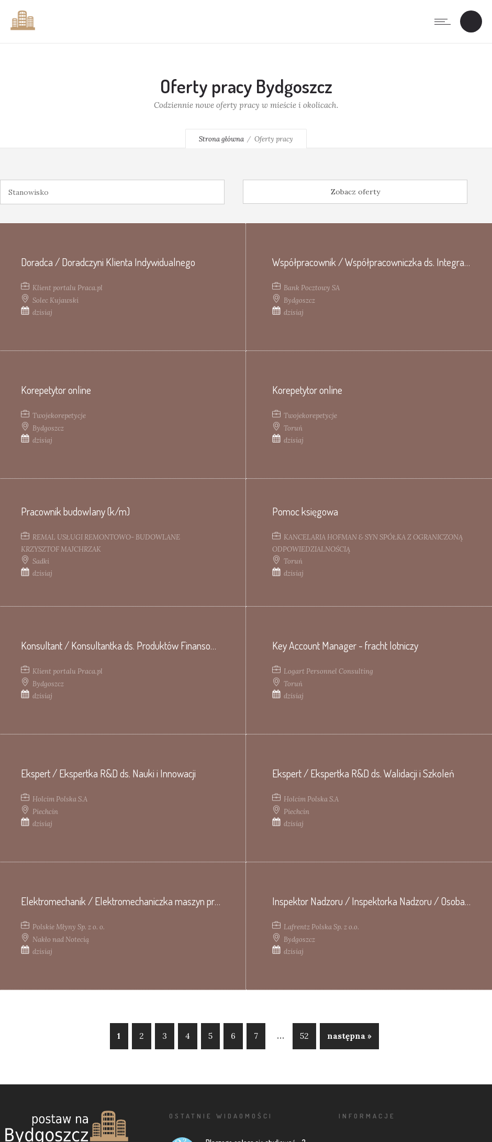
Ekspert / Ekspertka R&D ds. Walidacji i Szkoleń (363, 772)
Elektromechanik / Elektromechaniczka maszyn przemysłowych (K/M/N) (162, 900)
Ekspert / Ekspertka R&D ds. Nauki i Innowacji (108, 772)
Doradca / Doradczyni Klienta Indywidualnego (108, 261)
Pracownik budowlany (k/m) (75, 511)
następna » (349, 1036)
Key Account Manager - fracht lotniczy (345, 645)
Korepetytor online (56, 389)
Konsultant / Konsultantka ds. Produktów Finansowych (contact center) (156, 645)
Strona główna (221, 139)
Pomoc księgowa (305, 511)
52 (304, 1036)
